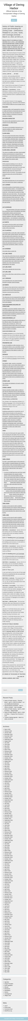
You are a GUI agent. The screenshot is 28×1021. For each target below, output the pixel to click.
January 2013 (7, 928)
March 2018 (7, 891)
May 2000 (6, 965)
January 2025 (7, 752)
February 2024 (8, 771)
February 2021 (8, 832)
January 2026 (7, 732)
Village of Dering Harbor (18, 1018)
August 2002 (7, 956)
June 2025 (7, 744)
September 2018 (8, 880)
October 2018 (7, 879)
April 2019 (7, 869)
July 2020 (6, 843)
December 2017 (8, 896)
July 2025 (6, 742)
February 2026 (8, 731)
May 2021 (6, 827)
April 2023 (7, 788)
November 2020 (8, 837)
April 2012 (7, 933)
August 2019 (7, 862)
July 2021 (6, 823)
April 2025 (7, 747)
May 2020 (6, 847)
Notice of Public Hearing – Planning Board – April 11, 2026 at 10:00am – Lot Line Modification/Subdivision (14, 702)
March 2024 (7, 769)
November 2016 (8, 916)
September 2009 (8, 941)
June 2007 (7, 944)
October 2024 (7, 758)
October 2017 (7, 899)
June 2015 (7, 923)
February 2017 (8, 912)
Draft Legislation (8, 985)
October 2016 (7, 917)
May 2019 (6, 867)
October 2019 (7, 859)
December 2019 (8, 855)
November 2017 (8, 897)
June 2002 (7, 958)
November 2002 (8, 955)
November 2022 (8, 796)
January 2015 (7, 924)
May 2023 (6, 786)
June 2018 (7, 886)
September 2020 (8, 840)
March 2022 (7, 810)
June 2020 (7, 845)
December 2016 (8, 914)
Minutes (6, 987)
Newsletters (7, 990)
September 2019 (8, 860)
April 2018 (7, 889)
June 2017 (7, 906)
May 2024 (6, 766)
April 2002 (7, 960)
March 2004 (7, 953)
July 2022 (6, 803)
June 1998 (7, 968)
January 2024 (7, 773)
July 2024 (6, 763)
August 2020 (7, 842)
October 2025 (7, 737)
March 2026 (7, 729)
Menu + (14, 20)
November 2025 (8, 736)
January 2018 (7, 894)
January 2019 (7, 874)
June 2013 (7, 926)
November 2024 (8, 756)
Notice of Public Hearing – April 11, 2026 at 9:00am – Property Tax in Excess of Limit (14, 714)
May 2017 (6, 907)
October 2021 (7, 818)
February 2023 (8, 791)
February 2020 (8, 852)
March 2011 (7, 939)
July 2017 (6, 904)
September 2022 (8, 800)
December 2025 (8, 734)
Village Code (7, 995)
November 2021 (8, 816)
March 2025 (7, 749)
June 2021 (7, 825)
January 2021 (7, 833)
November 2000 (8, 963)
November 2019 (8, 857)
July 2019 (6, 864)
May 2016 (6, 919)
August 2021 (7, 822)
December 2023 (8, 774)
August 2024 (7, 761)
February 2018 (8, 892)
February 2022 (8, 811)
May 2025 (6, 746)
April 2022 (7, 808)
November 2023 (8, 776)
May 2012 (6, 931)
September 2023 (8, 779)
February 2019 (8, 872)
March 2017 (7, 911)
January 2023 (7, 793)
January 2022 (7, 813)
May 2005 (6, 948)
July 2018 (6, 884)
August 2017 (7, 902)
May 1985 (6, 970)
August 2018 (7, 882)
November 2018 (8, 877)
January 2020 (7, 854)
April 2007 (7, 946)
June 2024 (7, 764)
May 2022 (6, 806)
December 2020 (8, 835)
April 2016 (7, 921)
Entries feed (7, 1007)
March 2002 (7, 961)
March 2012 (7, 934)
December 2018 (8, 875)
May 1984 (6, 971)
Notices (6, 992)
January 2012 (7, 938)
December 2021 (8, 815)
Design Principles (8, 983)
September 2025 (8, 739)
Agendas (6, 982)
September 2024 (8, 759)
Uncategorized (8, 993)
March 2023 (7, 790)
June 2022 (7, 805)
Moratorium (7, 988)
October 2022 (7, 798)
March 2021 (7, 830)
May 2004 (6, 951)
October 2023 (7, 778)
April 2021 (7, 828)
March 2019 (7, 870)
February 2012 (8, 936)
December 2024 (8, 754)
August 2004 (7, 950)
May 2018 (6, 887)
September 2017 (8, 901)
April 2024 (7, 768)
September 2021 (8, 820)
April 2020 (7, 848)
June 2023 (7, 785)
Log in (6, 1005)
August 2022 (7, 801)
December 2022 (8, 795)
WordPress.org (8, 1010)
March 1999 (7, 966)
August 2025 (7, 741)
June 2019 (7, 865)
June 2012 (7, 929)
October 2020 (7, 838)
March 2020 (7, 850)
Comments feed (8, 1009)
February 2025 (8, 751)
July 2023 (6, 783)
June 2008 (7, 943)
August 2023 (7, 781)
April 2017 (7, 909)
